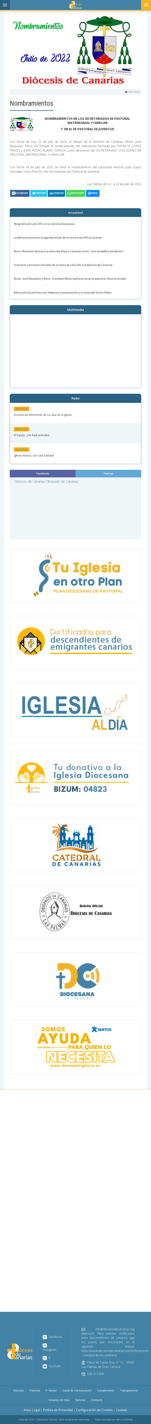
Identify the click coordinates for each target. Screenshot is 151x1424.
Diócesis (18, 1390)
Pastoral (35, 1390)
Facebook (52, 1337)
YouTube (52, 1366)
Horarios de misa (59, 1400)
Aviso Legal (32, 1410)
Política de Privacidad (58, 1410)
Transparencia (129, 1390)
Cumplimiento (105, 1390)
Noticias (80, 1400)
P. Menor (51, 1390)
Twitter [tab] (108, 473)
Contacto (97, 1400)
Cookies (121, 1410)
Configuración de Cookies (94, 1410)
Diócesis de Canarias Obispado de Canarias (46, 481)
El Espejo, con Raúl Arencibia (31, 435)
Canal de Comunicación (77, 1390)
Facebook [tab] (42, 473)
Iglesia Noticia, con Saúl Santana (34, 455)
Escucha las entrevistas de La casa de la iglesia (42, 415)
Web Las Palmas (124, 1419)
